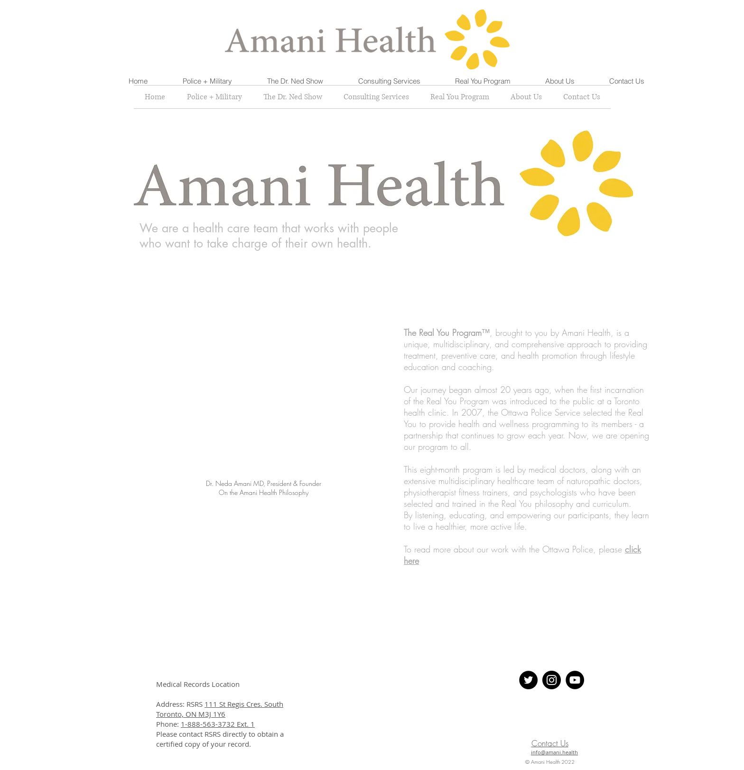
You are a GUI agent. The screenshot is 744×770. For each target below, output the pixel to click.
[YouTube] (575, 680)
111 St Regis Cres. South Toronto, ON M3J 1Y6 (219, 709)
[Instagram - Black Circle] (551, 680)
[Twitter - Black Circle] (528, 680)
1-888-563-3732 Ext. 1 (218, 724)
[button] (207, 81)
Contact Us (549, 743)
